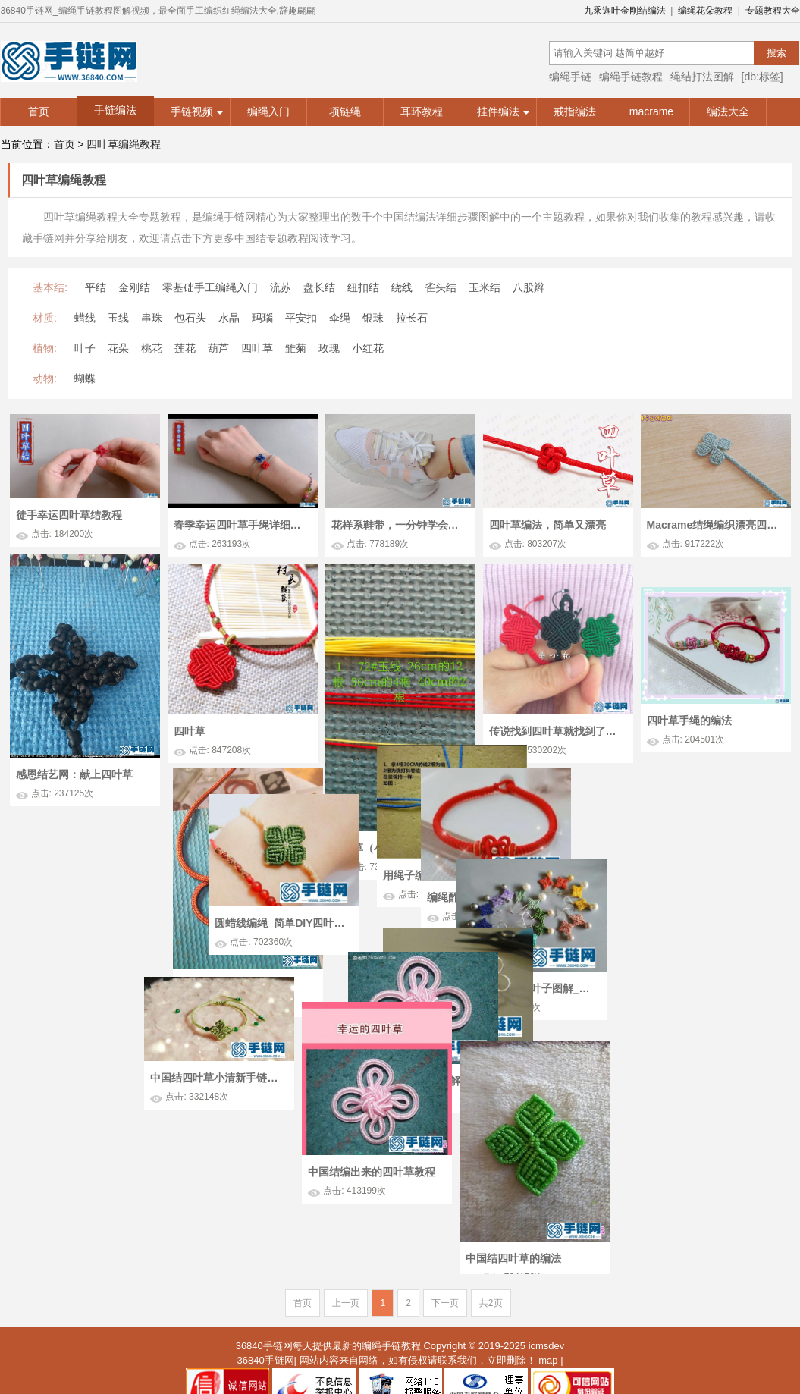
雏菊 (295, 348)
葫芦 (218, 348)
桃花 (151, 348)
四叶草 (257, 348)
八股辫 (528, 287)
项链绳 (345, 111)
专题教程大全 (772, 10)
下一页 (445, 1253)
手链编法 (115, 110)
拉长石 (412, 318)
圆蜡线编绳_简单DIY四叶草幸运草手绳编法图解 (539, 898)
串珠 (151, 318)
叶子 (85, 348)
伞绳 (339, 318)
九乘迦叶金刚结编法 (625, 10)
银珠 (373, 318)
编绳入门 (268, 111)
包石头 (190, 318)
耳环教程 (421, 111)
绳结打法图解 (702, 77)
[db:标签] (762, 77)
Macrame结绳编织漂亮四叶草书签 (714, 525)
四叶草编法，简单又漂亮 (547, 525)
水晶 (229, 318)
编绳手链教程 (631, 77)
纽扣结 (363, 287)
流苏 (280, 287)
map (547, 1310)
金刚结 (134, 287)
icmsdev (547, 1295)
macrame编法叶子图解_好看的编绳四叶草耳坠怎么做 (699, 952)
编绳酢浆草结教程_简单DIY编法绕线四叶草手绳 (415, 894)
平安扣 (301, 318)
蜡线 (85, 318)
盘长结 (319, 287)
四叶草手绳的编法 (689, 750)
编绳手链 (570, 77)
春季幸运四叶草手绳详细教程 (241, 525)
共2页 (491, 1253)
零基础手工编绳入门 (210, 287)
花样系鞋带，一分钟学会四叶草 (398, 525)
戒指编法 (575, 111)
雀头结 (440, 287)
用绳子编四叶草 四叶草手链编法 (110, 885)
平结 (95, 287)
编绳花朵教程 (705, 10)
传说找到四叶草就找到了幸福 (556, 731)
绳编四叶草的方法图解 (233, 1097)
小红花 (368, 348)
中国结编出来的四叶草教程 (545, 1139)
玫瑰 (329, 348)
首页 (38, 111)
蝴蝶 (85, 378)
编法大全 (728, 111)
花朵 (118, 348)
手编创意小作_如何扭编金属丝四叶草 (124, 1084)
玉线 (118, 318)
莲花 (185, 348)
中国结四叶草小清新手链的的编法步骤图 (391, 1069)
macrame (651, 111)
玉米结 (484, 287)
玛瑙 (262, 318)
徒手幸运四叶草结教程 (69, 515)
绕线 (402, 287)
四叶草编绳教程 (123, 144)
